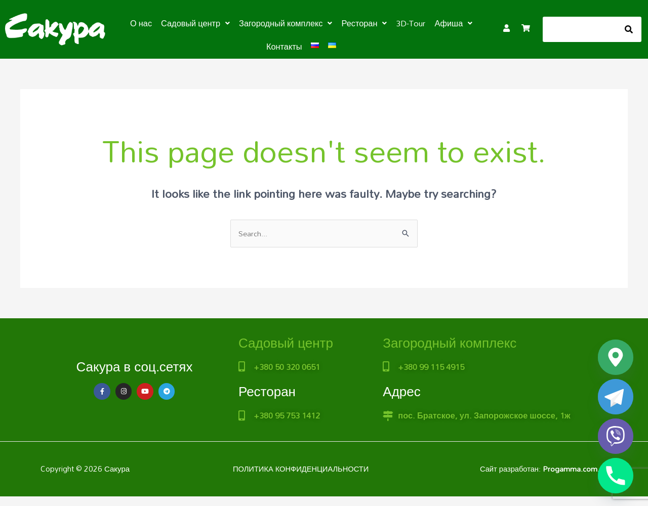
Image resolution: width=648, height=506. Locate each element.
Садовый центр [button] (197, 23)
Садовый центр (285, 342)
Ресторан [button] (363, 23)
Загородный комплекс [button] (286, 23)
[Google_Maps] (615, 357)
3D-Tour (409, 23)
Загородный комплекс (449, 342)
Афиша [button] (451, 23)
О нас (143, 23)
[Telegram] (615, 396)
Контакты (284, 46)
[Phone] (615, 475)
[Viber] (615, 436)
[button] (196, 23)
